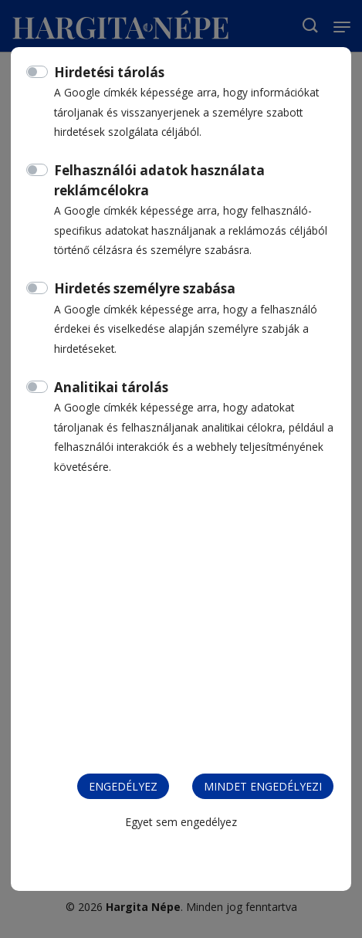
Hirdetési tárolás (109, 72)
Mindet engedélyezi (263, 786)
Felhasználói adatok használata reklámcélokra (159, 180)
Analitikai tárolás (111, 387)
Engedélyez (123, 786)
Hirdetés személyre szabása (144, 288)
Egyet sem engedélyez (181, 821)
